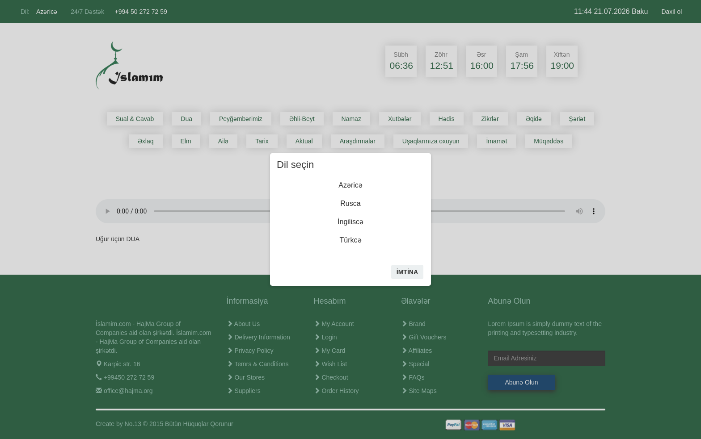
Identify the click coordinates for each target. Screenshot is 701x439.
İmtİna (407, 272)
